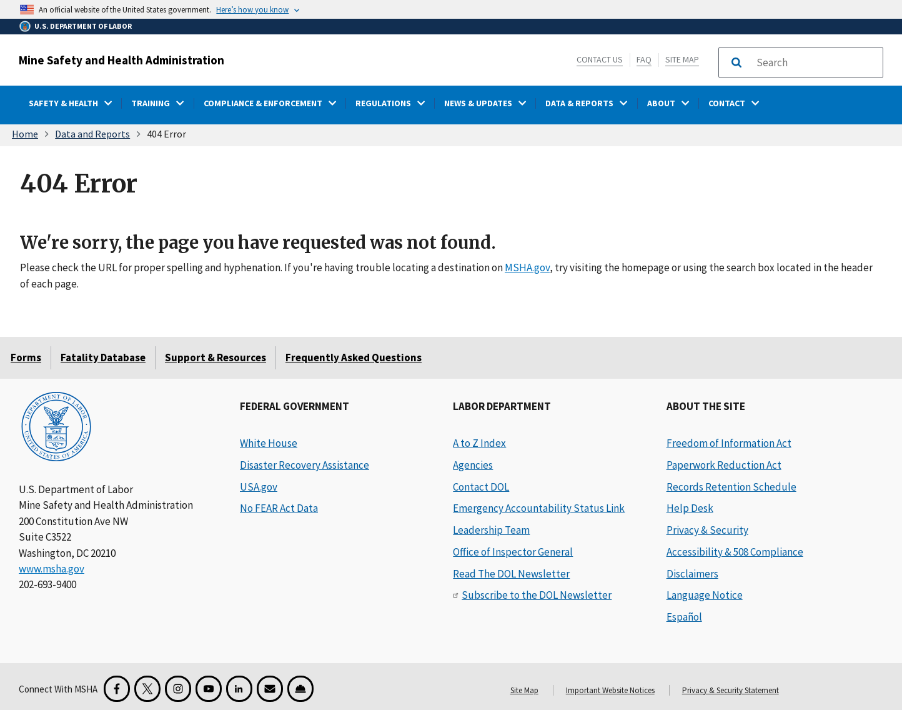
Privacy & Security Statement (730, 690)
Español (684, 617)
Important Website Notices (610, 690)
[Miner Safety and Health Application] (300, 689)
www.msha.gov (51, 569)
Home (25, 134)
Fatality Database (103, 357)
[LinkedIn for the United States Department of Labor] (239, 689)
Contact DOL (481, 487)
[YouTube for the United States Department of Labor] (209, 689)
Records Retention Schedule (731, 487)
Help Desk (690, 508)
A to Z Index (479, 443)
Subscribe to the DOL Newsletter (537, 595)
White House (268, 443)
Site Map (682, 59)
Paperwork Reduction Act (724, 465)
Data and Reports (92, 134)
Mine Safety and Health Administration (121, 60)
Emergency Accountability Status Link (539, 508)
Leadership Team (491, 530)
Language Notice (705, 595)
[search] (815, 62)
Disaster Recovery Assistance (304, 465)
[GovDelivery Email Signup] (270, 689)
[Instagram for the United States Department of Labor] (178, 689)
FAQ (644, 59)
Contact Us (600, 59)
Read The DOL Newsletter (511, 574)
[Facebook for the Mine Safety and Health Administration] (117, 689)
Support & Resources (215, 357)
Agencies (473, 465)
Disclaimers (692, 574)
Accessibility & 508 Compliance (735, 552)
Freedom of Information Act (729, 443)
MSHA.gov (527, 267)
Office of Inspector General (513, 552)
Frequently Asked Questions (353, 357)
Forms (26, 357)
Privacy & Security (707, 530)
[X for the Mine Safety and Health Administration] (147, 689)
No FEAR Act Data (279, 508)
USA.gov (258, 487)
